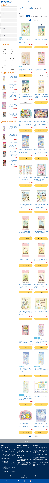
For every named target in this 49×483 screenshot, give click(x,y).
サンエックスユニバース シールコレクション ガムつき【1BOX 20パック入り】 (41, 69)
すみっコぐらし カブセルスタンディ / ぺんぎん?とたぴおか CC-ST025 (25, 286)
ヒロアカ (4, 56)
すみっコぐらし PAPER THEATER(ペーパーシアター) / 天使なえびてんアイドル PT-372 (25, 425)
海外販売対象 (46, 475)
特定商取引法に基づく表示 (5, 475)
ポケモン (4, 63)
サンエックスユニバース (12, 57)
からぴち (4, 53)
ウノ (11, 47)
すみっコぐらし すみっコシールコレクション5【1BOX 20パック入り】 (25, 96)
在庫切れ (41, 75)
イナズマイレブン (4, 66)
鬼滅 (3, 51)
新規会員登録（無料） (24, 477)
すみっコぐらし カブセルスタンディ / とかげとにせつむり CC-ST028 (41, 233)
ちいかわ (12, 49)
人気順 (36, 16)
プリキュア (12, 51)
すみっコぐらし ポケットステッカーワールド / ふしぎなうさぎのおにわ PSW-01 (25, 398)
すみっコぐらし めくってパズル (40, 396)
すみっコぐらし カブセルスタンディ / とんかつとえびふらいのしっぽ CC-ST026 (41, 259)
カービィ (4, 47)
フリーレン (4, 69)
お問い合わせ (32, 475)
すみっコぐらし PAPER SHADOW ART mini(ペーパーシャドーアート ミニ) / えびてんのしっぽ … (41, 179)
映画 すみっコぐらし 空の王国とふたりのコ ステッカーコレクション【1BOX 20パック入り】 (25, 151)
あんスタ (12, 55)
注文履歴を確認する (39, 475)
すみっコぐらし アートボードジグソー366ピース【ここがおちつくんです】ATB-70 (25, 313)
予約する (25, 47)
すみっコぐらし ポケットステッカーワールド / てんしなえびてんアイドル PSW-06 (41, 341)
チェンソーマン (4, 61)
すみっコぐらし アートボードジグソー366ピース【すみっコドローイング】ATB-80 (25, 69)
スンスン (4, 55)
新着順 (28, 16)
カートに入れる (41, 47)
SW (11, 63)
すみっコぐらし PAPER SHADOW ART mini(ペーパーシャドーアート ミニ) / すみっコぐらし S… (25, 206)
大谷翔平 (4, 49)
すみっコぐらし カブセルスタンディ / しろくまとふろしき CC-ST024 (41, 286)
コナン (12, 60)
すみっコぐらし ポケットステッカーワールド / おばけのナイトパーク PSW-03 (25, 370)
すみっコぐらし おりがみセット (40, 311)
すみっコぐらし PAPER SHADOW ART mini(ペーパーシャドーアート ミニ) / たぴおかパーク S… (41, 206)
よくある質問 (27, 475)
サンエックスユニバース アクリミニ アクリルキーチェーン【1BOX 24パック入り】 (25, 41)
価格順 (32, 16)
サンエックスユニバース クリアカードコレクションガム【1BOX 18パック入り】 (41, 96)
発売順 (41, 16)
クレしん (12, 65)
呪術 (11, 53)
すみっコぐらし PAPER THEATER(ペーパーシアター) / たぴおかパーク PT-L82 (25, 341)
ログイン (28, 1)
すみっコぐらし (26, 8)
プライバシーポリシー (15, 475)
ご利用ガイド (21, 475)
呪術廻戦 (12, 69)
